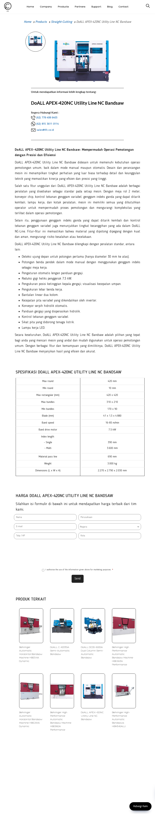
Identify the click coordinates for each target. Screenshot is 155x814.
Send (78, 578)
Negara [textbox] (83, 527)
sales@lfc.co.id (45, 130)
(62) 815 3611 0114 (47, 124)
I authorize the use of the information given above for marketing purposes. (77, 570)
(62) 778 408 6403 (46, 117)
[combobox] (109, 526)
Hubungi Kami (140, 806)
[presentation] (77, 554)
